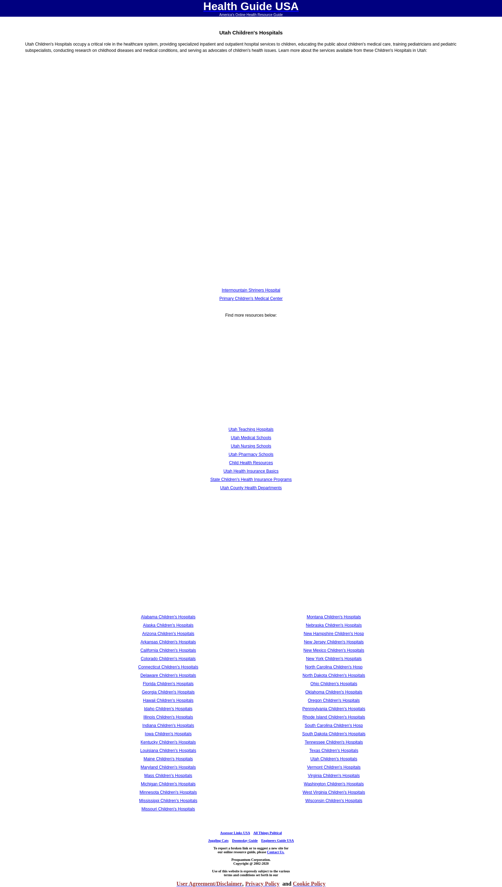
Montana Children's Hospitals (334, 617)
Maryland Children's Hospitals (168, 767)
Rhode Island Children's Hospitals (334, 717)
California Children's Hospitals (168, 650)
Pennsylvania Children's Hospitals (333, 708)
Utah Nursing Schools (251, 446)
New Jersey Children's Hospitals (334, 642)
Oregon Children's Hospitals (334, 700)
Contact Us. (275, 852)
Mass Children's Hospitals (168, 775)
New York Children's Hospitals (334, 658)
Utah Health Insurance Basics (251, 471)
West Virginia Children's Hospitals (334, 792)
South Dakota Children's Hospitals (334, 733)
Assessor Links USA (235, 833)
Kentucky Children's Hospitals (168, 742)
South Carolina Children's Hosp (334, 725)
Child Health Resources (251, 462)
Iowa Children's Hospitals (168, 733)
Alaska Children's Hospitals (168, 625)
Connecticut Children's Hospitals (168, 667)
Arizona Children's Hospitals (168, 633)
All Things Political (267, 833)
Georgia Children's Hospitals (168, 692)
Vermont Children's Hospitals (334, 767)
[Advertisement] (251, 115)
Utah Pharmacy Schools (251, 454)
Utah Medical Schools (251, 437)
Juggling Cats (218, 840)
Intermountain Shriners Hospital (251, 290)
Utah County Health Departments (251, 487)
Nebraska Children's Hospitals (334, 625)
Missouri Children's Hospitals (168, 809)
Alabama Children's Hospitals (168, 617)
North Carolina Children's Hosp (334, 667)
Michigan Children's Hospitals (168, 784)
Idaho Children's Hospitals (168, 708)
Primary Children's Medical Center (251, 298)
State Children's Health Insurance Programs (251, 479)
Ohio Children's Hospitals (333, 683)
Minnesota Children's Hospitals (168, 792)
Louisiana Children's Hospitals (168, 750)
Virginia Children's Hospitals (334, 775)
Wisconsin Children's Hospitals (334, 800)
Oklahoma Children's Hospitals (334, 692)
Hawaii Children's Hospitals (168, 700)
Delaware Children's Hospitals (168, 675)
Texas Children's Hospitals (333, 750)
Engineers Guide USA (277, 840)
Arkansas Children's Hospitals (168, 642)
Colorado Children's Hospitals (168, 658)
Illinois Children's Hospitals (168, 717)
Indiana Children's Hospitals (168, 725)
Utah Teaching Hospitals (250, 429)
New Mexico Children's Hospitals (333, 650)
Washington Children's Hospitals (334, 784)
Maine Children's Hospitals (168, 759)
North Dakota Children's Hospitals (334, 675)
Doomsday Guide (245, 840)
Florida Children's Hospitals (168, 683)
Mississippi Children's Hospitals (168, 800)
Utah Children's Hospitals (333, 759)
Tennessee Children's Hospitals (334, 742)
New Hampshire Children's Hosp (334, 633)
